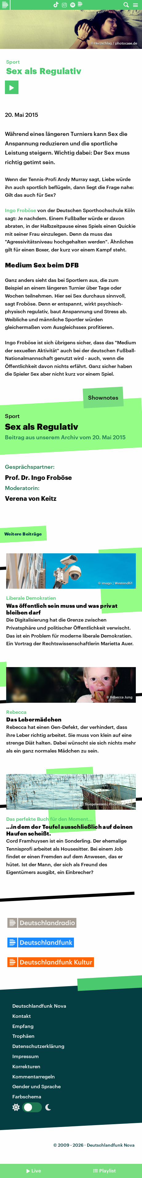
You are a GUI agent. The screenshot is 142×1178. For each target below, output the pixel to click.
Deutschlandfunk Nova (39, 1006)
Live (36, 1170)
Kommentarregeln (33, 1076)
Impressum (25, 1056)
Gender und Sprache (36, 1086)
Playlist (107, 1170)
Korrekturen (26, 1066)
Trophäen (23, 1036)
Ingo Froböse (20, 210)
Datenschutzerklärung (38, 1046)
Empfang (23, 1026)
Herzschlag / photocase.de (115, 43)
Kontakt (21, 1016)
